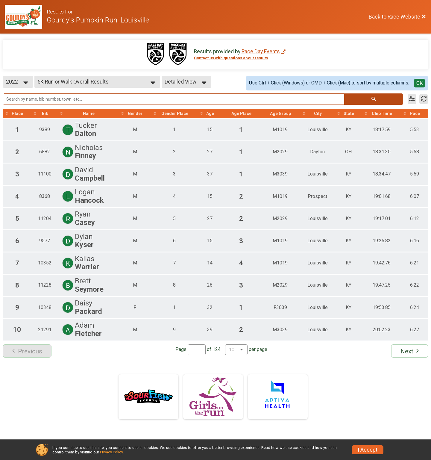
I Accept (367, 450)
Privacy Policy (111, 452)
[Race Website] (26, 17)
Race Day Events (261, 52)
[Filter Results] (412, 99)
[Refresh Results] (423, 99)
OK (419, 83)
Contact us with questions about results (231, 58)
